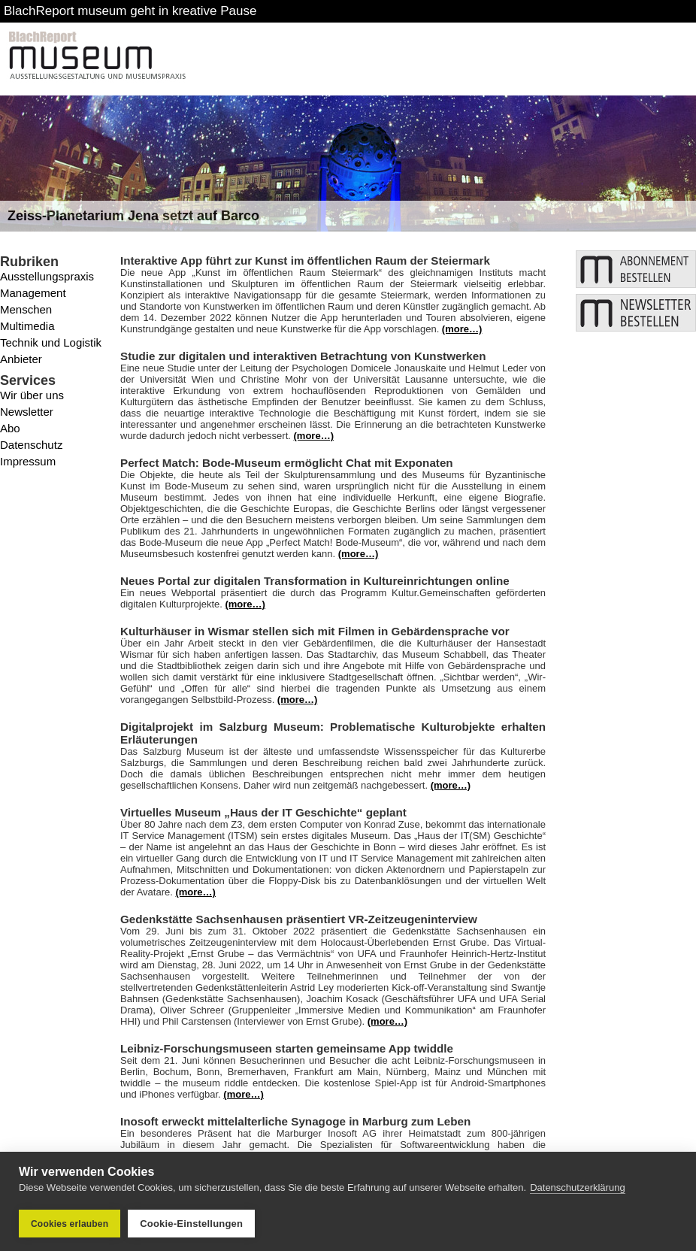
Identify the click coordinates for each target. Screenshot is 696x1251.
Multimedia (27, 326)
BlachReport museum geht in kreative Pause (130, 11)
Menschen (26, 309)
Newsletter (26, 411)
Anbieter (21, 359)
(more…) (462, 329)
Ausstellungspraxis (47, 276)
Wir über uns (32, 395)
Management (33, 292)
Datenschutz (31, 444)
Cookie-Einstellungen (191, 1223)
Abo (10, 428)
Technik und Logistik (50, 342)
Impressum (28, 461)
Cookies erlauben (69, 1224)
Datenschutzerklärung (577, 1187)
